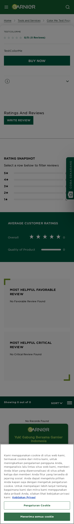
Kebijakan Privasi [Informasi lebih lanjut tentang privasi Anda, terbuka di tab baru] (24, 497)
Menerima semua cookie (37, 516)
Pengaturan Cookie (37, 505)
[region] (37, 484)
